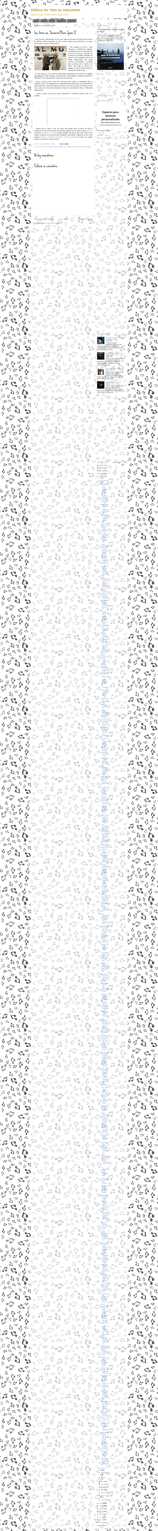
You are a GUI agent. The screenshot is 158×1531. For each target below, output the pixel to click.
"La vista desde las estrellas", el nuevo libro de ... (104, 498)
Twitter (89, 131)
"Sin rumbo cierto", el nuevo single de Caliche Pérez (104, 890)
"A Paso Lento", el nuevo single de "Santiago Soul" (104, 583)
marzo (103, 1492)
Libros (52, 21)
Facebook (50, 137)
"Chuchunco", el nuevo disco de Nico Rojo (105, 928)
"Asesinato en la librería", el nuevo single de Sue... (105, 1384)
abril (102, 1490)
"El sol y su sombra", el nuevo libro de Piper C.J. (104, 1038)
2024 (101, 471)
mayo (103, 1487)
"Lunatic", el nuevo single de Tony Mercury (104, 791)
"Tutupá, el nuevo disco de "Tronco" (104, 1063)
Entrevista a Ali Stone (104, 1031)
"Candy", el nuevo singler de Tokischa (104, 1370)
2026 (101, 465)
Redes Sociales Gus (60, 147)
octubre (103, 1468)
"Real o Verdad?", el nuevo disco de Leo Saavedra (104, 1415)
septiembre (104, 1473)
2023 (101, 473)
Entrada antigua (85, 219)
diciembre (104, 476)
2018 (101, 1514)
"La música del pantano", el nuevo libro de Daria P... (104, 1298)
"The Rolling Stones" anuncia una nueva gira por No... (105, 605)
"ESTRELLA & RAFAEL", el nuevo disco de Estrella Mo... (105, 1319)
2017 (101, 1517)
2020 (101, 1509)
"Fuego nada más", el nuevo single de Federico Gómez (105, 1099)
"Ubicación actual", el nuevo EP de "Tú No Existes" (104, 977)
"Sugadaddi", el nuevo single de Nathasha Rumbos (105, 858)
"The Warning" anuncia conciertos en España (105, 827)
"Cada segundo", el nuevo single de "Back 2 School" (105, 1258)
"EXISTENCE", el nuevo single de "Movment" (105, 1462)
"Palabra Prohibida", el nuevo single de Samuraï (105, 714)
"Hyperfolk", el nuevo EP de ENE (104, 898)
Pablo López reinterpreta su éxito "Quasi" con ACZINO (105, 731)
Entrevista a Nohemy (104, 1376)
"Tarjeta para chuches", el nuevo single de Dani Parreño (113, 354)
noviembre (104, 480)
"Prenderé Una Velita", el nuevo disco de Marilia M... (105, 1024)
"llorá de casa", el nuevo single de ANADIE (104, 528)
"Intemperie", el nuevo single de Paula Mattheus (105, 670)
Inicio (36, 21)
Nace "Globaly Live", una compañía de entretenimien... (104, 919)
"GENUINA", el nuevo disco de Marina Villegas (104, 1405)
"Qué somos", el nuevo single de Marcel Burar (104, 559)
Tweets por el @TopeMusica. (105, 138)
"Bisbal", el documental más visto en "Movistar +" (105, 752)
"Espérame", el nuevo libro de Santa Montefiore (105, 781)
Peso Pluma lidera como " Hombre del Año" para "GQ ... (104, 571)
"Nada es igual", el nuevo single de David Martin (104, 1361)
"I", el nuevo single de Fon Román (104, 1180)
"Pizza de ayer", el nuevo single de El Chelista (105, 1005)
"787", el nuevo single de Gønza (104, 1089)
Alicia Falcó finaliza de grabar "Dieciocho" (105, 1014)
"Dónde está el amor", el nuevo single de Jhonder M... (105, 1395)
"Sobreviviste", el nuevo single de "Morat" (105, 679)
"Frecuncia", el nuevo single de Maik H (104, 1108)
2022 (101, 1503)
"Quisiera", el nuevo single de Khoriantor (105, 996)
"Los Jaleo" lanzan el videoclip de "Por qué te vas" (104, 538)
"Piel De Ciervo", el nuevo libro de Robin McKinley (105, 1205)
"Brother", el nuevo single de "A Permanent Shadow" (105, 626)
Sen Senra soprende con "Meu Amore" (104, 722)
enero (103, 1500)
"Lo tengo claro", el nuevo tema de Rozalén (104, 649)
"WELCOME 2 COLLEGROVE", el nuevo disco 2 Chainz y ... (105, 849)
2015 (101, 1522)
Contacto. (71, 21)
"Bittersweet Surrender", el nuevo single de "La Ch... (104, 509)
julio (102, 1481)
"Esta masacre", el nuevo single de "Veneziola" (105, 1216)
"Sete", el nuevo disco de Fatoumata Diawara (105, 818)
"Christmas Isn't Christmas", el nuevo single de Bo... (105, 703)
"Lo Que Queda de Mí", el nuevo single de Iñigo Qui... (105, 615)
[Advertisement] (110, 172)
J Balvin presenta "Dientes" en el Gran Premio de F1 (105, 1236)
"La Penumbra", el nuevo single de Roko (105, 1171)
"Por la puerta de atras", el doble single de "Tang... (104, 1309)
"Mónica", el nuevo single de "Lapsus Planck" (104, 1189)
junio (102, 1484)
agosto (103, 1477)
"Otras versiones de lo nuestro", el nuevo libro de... (104, 1117)
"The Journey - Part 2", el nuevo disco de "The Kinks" (105, 1080)
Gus (42, 147)
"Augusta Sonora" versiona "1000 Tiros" (104, 1226)
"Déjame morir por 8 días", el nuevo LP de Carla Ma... (104, 967)
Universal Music (72, 147)
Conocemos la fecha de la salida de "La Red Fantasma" (113, 339)
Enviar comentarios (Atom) (51, 223)
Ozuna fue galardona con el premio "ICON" (105, 1267)
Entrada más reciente (44, 219)
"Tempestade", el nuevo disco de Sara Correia (113, 383)
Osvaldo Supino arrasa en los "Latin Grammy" (104, 800)
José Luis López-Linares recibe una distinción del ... (105, 1278)
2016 (101, 1520)
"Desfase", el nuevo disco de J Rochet (104, 1453)
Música (44, 21)
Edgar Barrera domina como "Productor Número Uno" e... (105, 638)
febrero (103, 1495)
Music (46, 147)
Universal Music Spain (84, 147)
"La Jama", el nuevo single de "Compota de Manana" (105, 1330)
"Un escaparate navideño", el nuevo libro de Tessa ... (105, 690)
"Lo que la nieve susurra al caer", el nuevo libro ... (104, 956)
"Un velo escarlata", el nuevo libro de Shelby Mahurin (105, 869)
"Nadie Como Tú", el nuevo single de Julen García (104, 659)
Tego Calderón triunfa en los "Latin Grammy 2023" (104, 1128)
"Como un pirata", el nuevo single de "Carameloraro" (104, 1247)
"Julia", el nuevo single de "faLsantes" (105, 1340)
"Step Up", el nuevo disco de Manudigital (105, 1436)
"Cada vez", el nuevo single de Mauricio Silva (104, 809)
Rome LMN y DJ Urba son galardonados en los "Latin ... (105, 987)
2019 (101, 1511)
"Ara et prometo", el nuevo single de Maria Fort (105, 1055)
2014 (101, 1525)
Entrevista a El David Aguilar (104, 1196)
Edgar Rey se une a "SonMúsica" (105, 1137)
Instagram (45, 133)
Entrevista (61, 21)
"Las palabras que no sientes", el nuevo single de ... (104, 1160)
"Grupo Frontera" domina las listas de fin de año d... (104, 549)
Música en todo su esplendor (55, 9)
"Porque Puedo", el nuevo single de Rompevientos (105, 1350)
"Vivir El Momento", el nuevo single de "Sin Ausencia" (105, 1426)
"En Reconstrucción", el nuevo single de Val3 (104, 938)
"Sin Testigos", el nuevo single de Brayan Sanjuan (104, 770)
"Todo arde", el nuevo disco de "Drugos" (105, 1071)
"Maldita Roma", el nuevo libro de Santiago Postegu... (104, 594)
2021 (101, 1506)
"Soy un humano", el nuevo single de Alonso (105, 1445)
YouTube (53, 133)
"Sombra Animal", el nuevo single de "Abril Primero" (104, 879)
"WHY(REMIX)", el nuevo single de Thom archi (105, 488)
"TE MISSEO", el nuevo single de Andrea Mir (105, 518)
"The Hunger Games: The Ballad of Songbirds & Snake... (105, 838)
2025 (101, 468)
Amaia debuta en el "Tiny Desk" (113, 369)
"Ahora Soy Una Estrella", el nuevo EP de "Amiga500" (104, 1147)
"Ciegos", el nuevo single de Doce (104, 947)
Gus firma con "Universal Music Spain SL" (105, 741)
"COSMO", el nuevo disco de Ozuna (105, 1046)
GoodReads (75, 137)
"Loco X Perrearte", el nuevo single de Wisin (105, 1288)
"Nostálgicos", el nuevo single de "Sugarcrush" (105, 907)
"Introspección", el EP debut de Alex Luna (105, 760)
